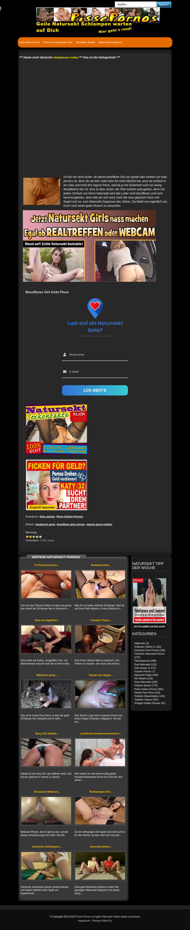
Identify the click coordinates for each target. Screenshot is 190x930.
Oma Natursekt (142, 682)
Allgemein (139, 643)
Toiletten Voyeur (143, 699)
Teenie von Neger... (101, 675)
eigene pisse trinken (99, 524)
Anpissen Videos (143, 646)
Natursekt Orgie (143, 675)
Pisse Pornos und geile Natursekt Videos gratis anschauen (108, 916)
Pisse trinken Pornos (69, 516)
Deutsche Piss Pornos (146, 650)
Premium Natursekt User (58, 42)
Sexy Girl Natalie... (47, 733)
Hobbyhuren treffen (66, 57)
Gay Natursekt (142, 664)
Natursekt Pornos (29, 42)
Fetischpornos (142, 660)
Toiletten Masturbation (146, 696)
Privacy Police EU (102, 920)
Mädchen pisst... (46, 675)
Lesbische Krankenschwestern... (101, 733)
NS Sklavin (140, 678)
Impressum (84, 920)
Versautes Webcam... (47, 791)
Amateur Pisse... (100, 620)
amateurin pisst (45, 524)
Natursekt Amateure (110, 42)
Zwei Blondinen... (101, 846)
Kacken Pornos (142, 671)
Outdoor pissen (142, 685)
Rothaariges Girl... (101, 791)
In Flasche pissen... (47, 565)
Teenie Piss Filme (144, 692)
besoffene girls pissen (71, 524)
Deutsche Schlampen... (47, 846)
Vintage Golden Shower (147, 703)
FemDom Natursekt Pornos (149, 653)
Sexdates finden (85, 42)
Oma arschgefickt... (47, 620)
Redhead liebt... (101, 565)
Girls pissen (47, 516)
